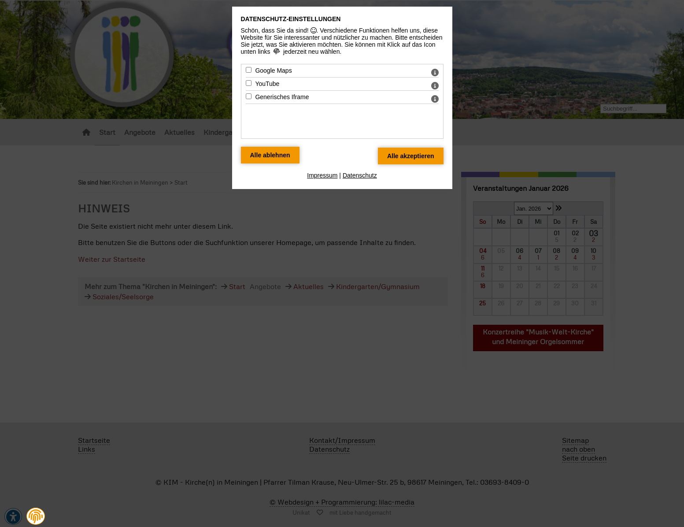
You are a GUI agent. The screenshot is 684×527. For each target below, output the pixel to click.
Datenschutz (360, 175)
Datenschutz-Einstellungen (291, 18)
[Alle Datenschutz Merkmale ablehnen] (270, 155)
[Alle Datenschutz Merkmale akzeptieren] (411, 156)
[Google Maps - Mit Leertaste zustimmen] (248, 70)
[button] (36, 516)
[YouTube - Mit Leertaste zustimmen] (248, 83)
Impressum (322, 175)
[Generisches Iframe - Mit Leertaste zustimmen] (248, 96)
